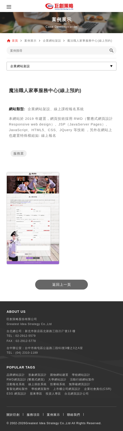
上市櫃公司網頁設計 (67, 389)
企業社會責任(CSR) (97, 389)
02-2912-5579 (25, 335)
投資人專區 (53, 393)
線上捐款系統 (37, 384)
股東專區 (36, 393)
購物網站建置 (59, 374)
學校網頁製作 (40, 389)
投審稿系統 (57, 384)
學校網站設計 (81, 374)
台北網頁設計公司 (76, 393)
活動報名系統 (16, 384)
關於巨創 (13, 414)
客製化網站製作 (17, 389)
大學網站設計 (57, 379)
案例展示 (53, 414)
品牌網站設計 (16, 374)
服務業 (18, 153)
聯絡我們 (73, 414)
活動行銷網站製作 (82, 379)
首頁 (15, 40)
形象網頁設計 (37, 374)
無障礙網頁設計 (79, 384)
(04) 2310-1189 (26, 352)
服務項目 (33, 414)
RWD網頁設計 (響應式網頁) (26, 379)
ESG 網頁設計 (16, 393)
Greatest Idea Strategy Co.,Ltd (48, 423)
